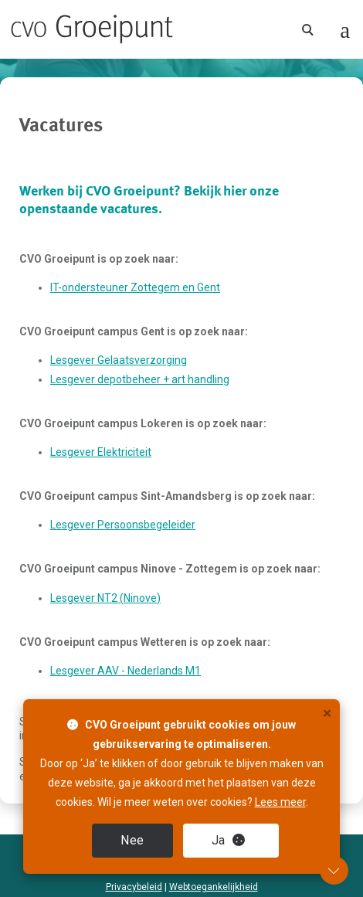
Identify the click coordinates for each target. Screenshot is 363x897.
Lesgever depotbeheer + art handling (139, 379)
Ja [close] (229, 840)
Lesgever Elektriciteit (100, 452)
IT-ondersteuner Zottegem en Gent (135, 287)
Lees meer (280, 802)
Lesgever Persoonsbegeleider (122, 524)
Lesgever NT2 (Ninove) (105, 598)
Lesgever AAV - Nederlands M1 (125, 670)
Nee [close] (132, 840)
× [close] (327, 713)
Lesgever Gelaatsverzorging (118, 360)
